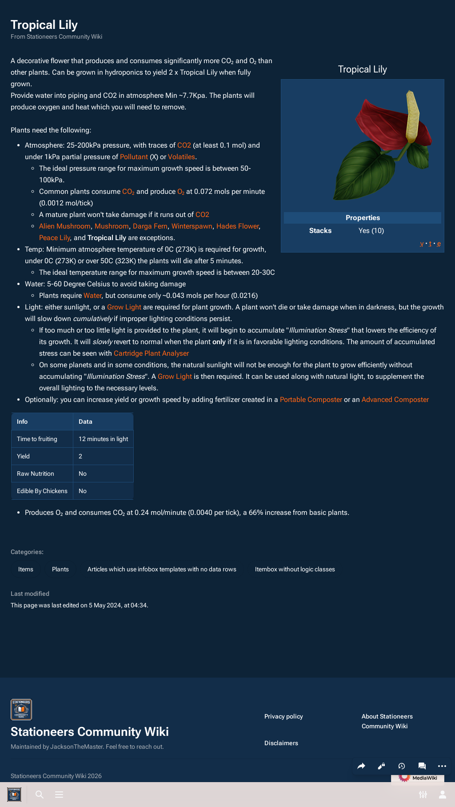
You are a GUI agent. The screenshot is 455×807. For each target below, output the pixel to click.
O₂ (181, 191)
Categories (26, 551)
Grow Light (124, 307)
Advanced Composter (395, 399)
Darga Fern (150, 226)
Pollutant (134, 157)
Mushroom (112, 226)
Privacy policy (283, 716)
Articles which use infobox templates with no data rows (162, 569)
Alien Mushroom (65, 226)
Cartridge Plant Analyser (151, 353)
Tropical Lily (107, 237)
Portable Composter (311, 399)
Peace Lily (54, 237)
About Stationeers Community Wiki (387, 721)
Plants (60, 569)
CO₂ (128, 191)
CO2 (184, 145)
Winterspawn (192, 226)
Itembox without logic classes (295, 569)
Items (25, 569)
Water (92, 295)
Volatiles (181, 157)
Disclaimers (281, 743)
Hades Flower (237, 226)
